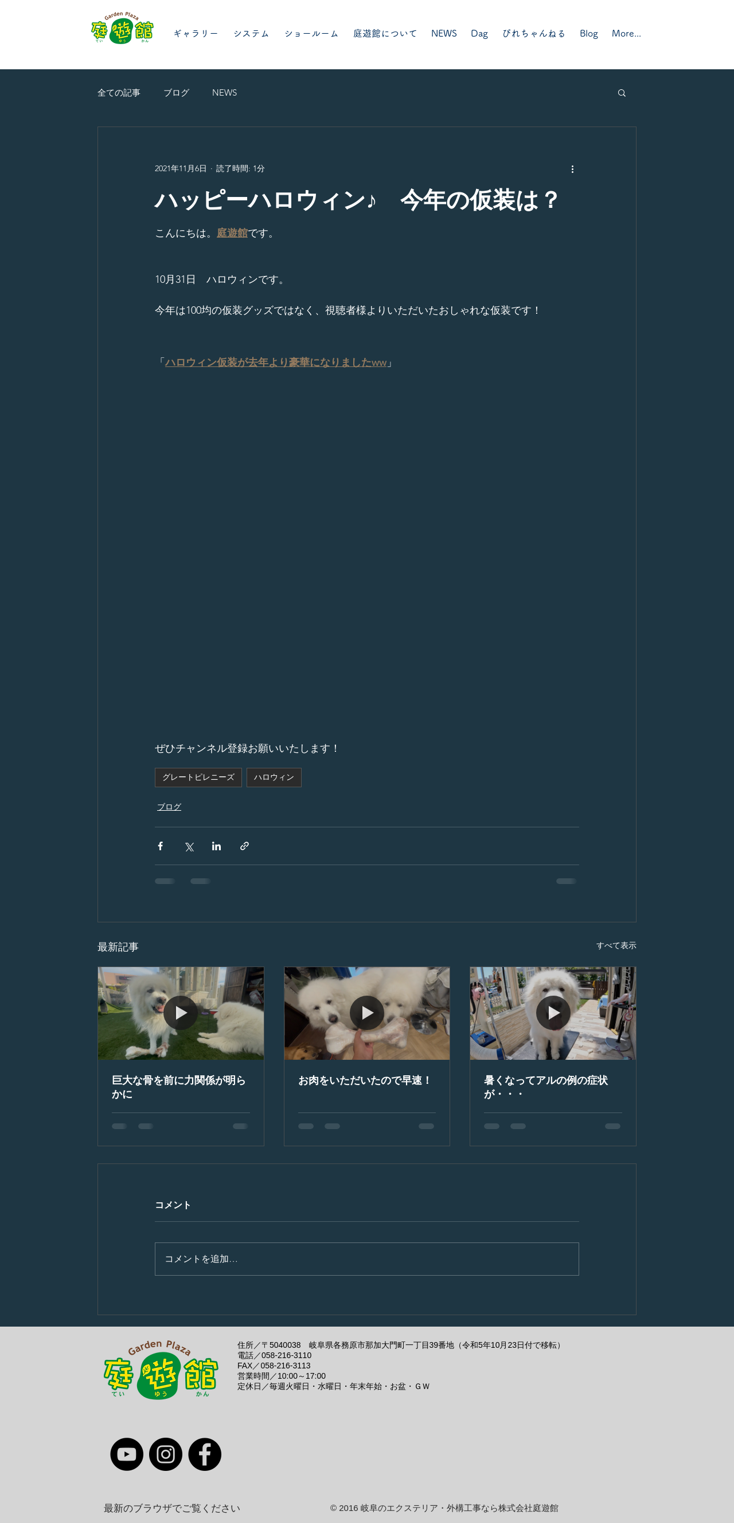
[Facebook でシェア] (160, 846)
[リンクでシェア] (244, 846)
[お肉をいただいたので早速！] (367, 1013)
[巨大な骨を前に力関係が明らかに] (181, 1013)
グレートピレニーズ (198, 777)
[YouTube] (126, 1454)
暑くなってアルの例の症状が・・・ (546, 1087)
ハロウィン (274, 777)
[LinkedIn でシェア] (216, 846)
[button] (621, 92)
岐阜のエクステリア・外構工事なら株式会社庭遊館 (460, 1508)
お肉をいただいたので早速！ (365, 1080)
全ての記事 (118, 92)
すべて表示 (616, 945)
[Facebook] (204, 1454)
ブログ (176, 92)
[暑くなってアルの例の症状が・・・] (553, 1013)
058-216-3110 (286, 1355)
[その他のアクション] (572, 168)
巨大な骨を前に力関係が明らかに (179, 1087)
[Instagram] (165, 1454)
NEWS (224, 92)
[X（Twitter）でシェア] (188, 846)
